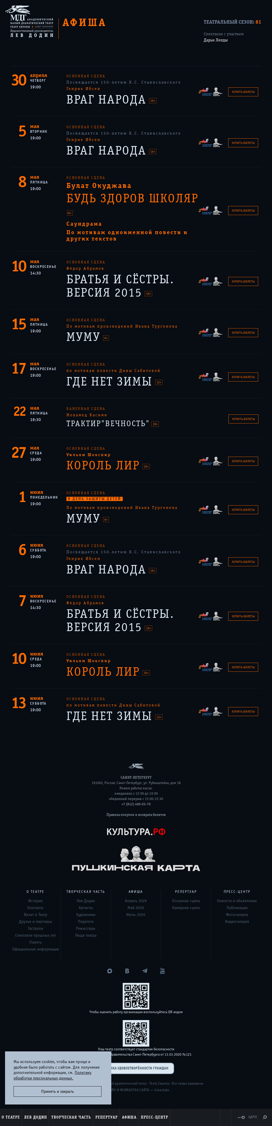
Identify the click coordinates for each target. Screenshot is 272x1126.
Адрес (252, 1117)
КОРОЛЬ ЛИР (104, 466)
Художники (85, 914)
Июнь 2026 (135, 914)
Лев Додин (85, 900)
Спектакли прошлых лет (35, 935)
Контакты (35, 907)
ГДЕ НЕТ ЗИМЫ (111, 382)
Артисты (86, 907)
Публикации (237, 907)
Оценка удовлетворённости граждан (136, 1068)
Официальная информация (35, 949)
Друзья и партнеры (35, 921)
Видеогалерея (237, 921)
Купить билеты (243, 92)
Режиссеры (85, 928)
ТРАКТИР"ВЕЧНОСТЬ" (109, 423)
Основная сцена (186, 900)
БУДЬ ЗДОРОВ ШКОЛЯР (132, 198)
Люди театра (85, 935)
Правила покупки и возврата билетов (136, 815)
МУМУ (85, 337)
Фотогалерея (237, 914)
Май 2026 (136, 907)
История (35, 900)
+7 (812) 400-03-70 (136, 804)
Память (35, 942)
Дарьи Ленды (216, 40)
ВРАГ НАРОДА (108, 100)
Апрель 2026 (136, 900)
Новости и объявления (237, 900)
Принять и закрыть (57, 1091)
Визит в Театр (35, 914)
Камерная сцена (186, 907)
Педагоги (86, 921)
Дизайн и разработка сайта (126, 1090)
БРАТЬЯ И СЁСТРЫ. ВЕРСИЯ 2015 (120, 286)
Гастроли (35, 928)
